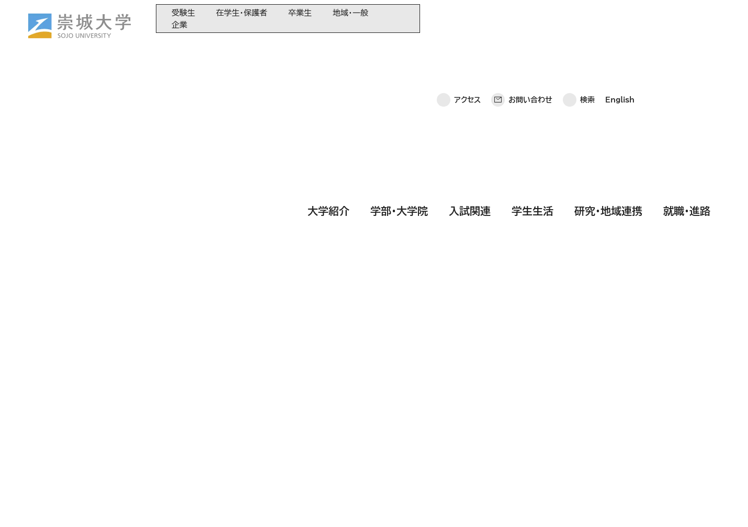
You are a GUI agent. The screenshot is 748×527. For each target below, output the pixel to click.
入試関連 (470, 48)
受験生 (183, 13)
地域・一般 (350, 13)
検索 (587, 18)
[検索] (218, 288)
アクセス (467, 18)
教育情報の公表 (265, 460)
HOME (144, 132)
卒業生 (300, 13)
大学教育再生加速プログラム (285, 408)
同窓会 (252, 391)
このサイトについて (176, 504)
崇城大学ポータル (75, 433)
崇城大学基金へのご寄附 (279, 425)
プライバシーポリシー (91, 504)
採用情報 (298, 504)
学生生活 (532, 48)
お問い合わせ (530, 18)
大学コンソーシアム (270, 443)
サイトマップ (245, 504)
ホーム (28, 504)
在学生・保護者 (241, 13)
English (619, 18)
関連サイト (257, 477)
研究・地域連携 (608, 48)
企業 (179, 25)
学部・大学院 (399, 48)
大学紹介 (328, 48)
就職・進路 (686, 48)
